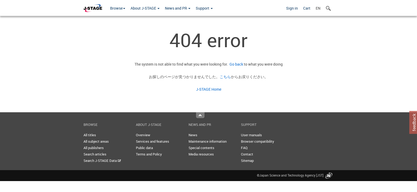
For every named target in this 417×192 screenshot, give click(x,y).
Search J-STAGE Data (102, 160)
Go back (235, 64)
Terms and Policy (149, 154)
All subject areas (96, 141)
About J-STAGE (145, 8)
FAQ (244, 147)
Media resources (201, 154)
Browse (117, 8)
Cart (306, 8)
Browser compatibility (257, 141)
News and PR (177, 8)
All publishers (94, 147)
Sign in (292, 8)
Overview (143, 135)
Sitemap (247, 160)
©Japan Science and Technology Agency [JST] (295, 175)
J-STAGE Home (208, 89)
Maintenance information (208, 141)
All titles (90, 135)
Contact (247, 154)
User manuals (251, 135)
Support (204, 8)
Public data (144, 147)
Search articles (95, 154)
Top (200, 115)
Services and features (152, 141)
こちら (225, 76)
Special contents (201, 147)
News (193, 135)
